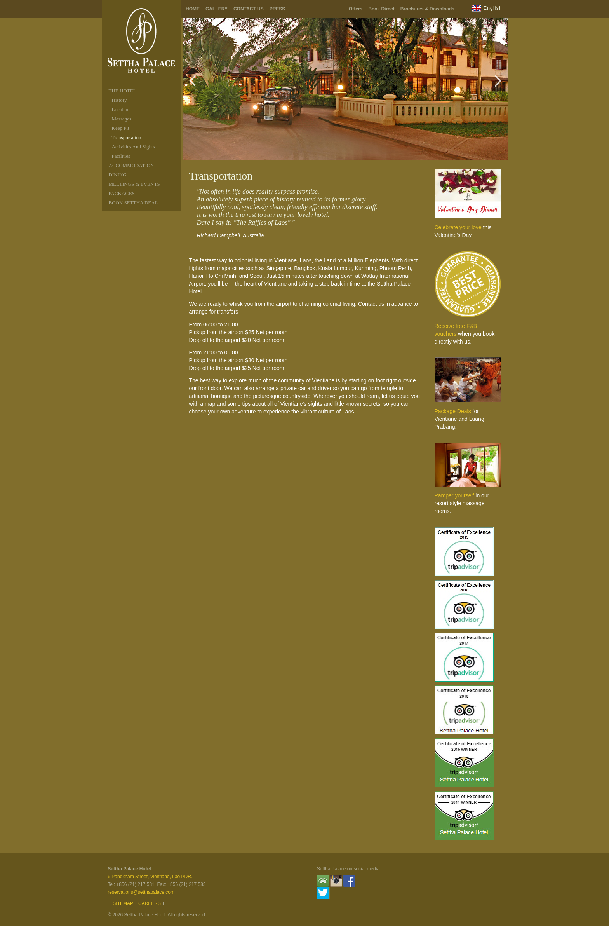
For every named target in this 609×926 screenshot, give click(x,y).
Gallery (216, 9)
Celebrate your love (458, 227)
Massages (122, 119)
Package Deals (453, 411)
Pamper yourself (454, 495)
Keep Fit (120, 128)
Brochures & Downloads (427, 9)
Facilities (121, 156)
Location (121, 109)
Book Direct (381, 9)
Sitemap (123, 903)
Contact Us (248, 9)
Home (193, 9)
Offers (355, 9)
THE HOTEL (122, 91)
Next (500, 85)
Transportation (126, 137)
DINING (118, 175)
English (493, 8)
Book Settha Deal (133, 203)
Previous (194, 85)
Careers (149, 903)
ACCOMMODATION (131, 165)
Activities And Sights (133, 147)
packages (122, 193)
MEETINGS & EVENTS (134, 184)
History (119, 100)
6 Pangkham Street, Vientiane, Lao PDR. (150, 876)
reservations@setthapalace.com (141, 892)
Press (277, 9)
